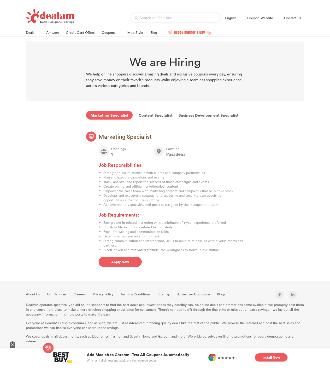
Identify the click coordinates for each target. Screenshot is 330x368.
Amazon (52, 32)
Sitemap (164, 294)
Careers (80, 294)
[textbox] (175, 17)
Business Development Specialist (208, 115)
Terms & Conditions (135, 294)
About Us (33, 294)
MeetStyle (135, 32)
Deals (32, 32)
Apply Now (120, 261)
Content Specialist (155, 115)
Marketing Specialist (109, 115)
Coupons (111, 32)
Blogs (221, 294)
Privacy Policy (103, 294)
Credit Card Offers (80, 32)
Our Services (56, 294)
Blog (153, 32)
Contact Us (292, 18)
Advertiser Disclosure (193, 294)
